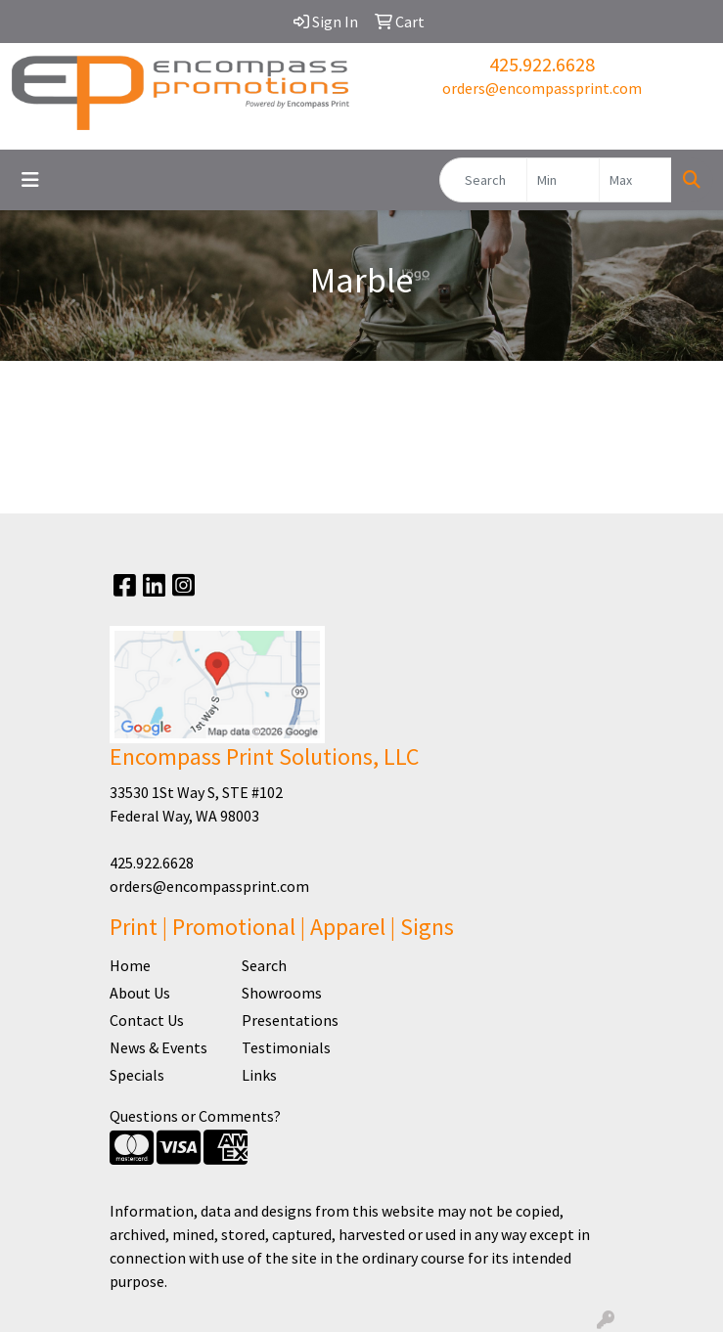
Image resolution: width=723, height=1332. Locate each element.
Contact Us (147, 1020)
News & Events (158, 1047)
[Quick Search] (483, 179)
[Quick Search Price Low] (563, 179)
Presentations (290, 1020)
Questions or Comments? (195, 1116)
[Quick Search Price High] (635, 179)
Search (264, 965)
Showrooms (282, 992)
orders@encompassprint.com (542, 88)
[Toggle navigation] (30, 180)
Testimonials (286, 1047)
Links (259, 1075)
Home (130, 965)
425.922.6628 (542, 64)
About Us (140, 992)
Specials (137, 1075)
